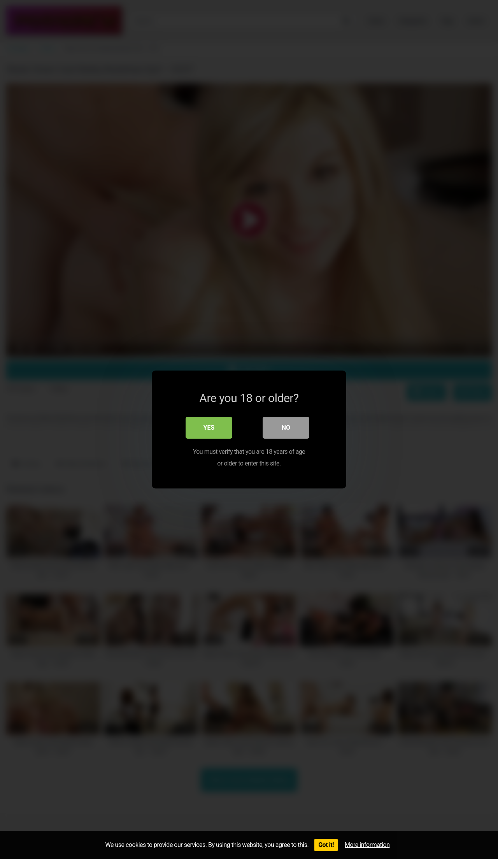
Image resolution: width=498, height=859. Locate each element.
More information (367, 844)
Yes (209, 427)
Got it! (326, 844)
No (286, 427)
